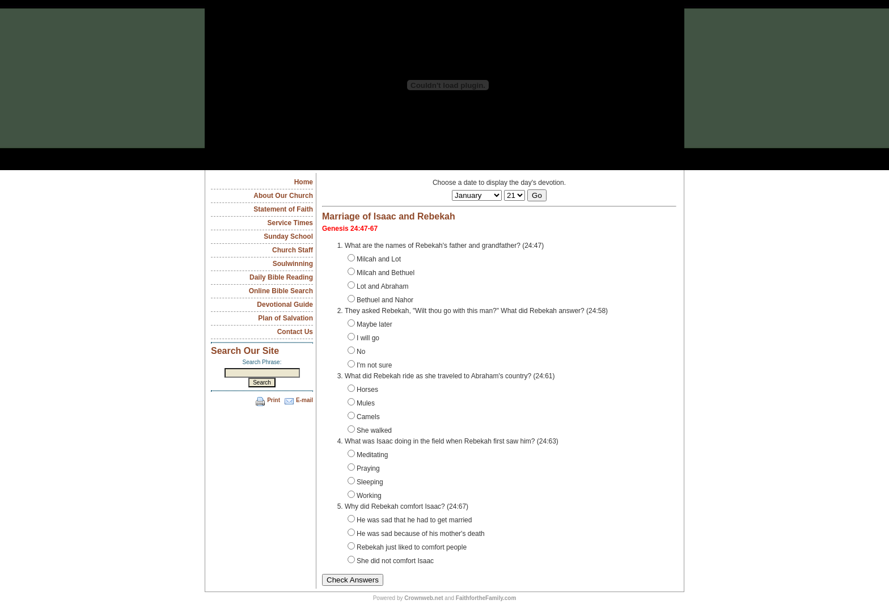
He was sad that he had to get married (410, 519)
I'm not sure (370, 364)
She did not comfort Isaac (391, 560)
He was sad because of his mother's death (416, 533)
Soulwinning (293, 264)
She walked (370, 429)
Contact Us (295, 332)
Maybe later (370, 323)
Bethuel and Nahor (380, 299)
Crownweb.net (423, 598)
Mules (361, 402)
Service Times (290, 223)
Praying (364, 467)
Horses (363, 389)
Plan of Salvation (285, 318)
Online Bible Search (281, 291)
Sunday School (288, 236)
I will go (363, 337)
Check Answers (353, 580)
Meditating (368, 454)
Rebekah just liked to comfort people (407, 546)
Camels (364, 416)
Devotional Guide (285, 305)
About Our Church (283, 196)
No (356, 351)
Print (273, 400)
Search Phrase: (262, 362)
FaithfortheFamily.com (486, 598)
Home (303, 182)
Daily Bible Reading (281, 277)
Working (365, 495)
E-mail (304, 400)
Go (537, 195)
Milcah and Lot (374, 258)
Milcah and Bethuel (381, 272)
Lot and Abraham (378, 285)
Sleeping (365, 481)
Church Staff (292, 250)
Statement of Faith (283, 209)
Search (262, 382)
